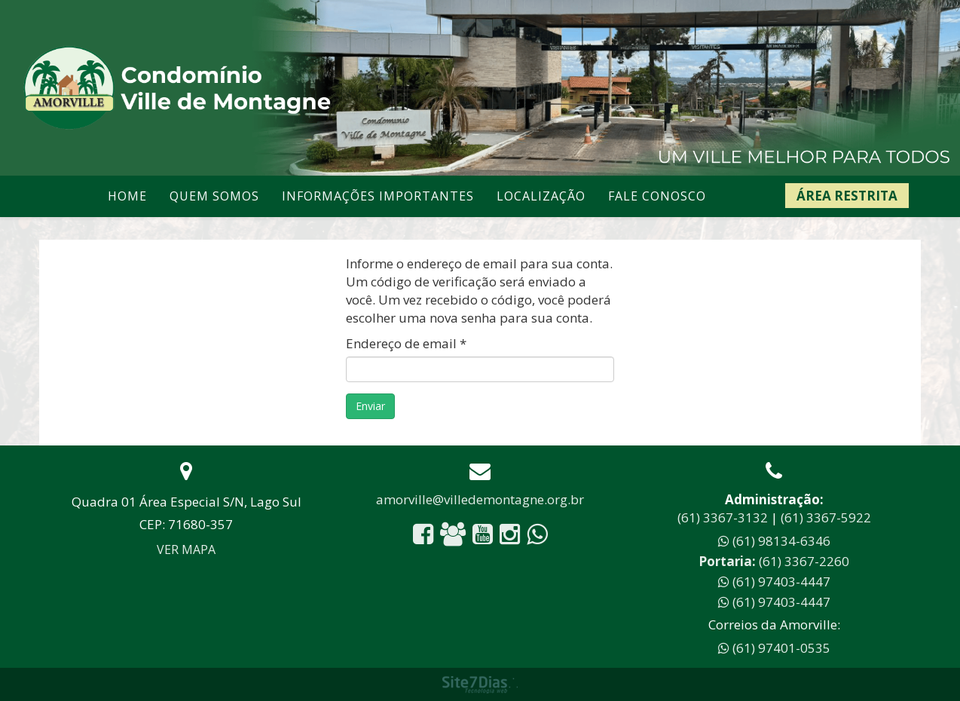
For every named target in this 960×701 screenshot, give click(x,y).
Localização (541, 196)
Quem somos (214, 196)
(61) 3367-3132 (722, 517)
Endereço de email (406, 343)
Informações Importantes (378, 196)
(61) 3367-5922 (826, 517)
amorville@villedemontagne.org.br (480, 499)
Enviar (370, 406)
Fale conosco (657, 196)
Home (127, 196)
